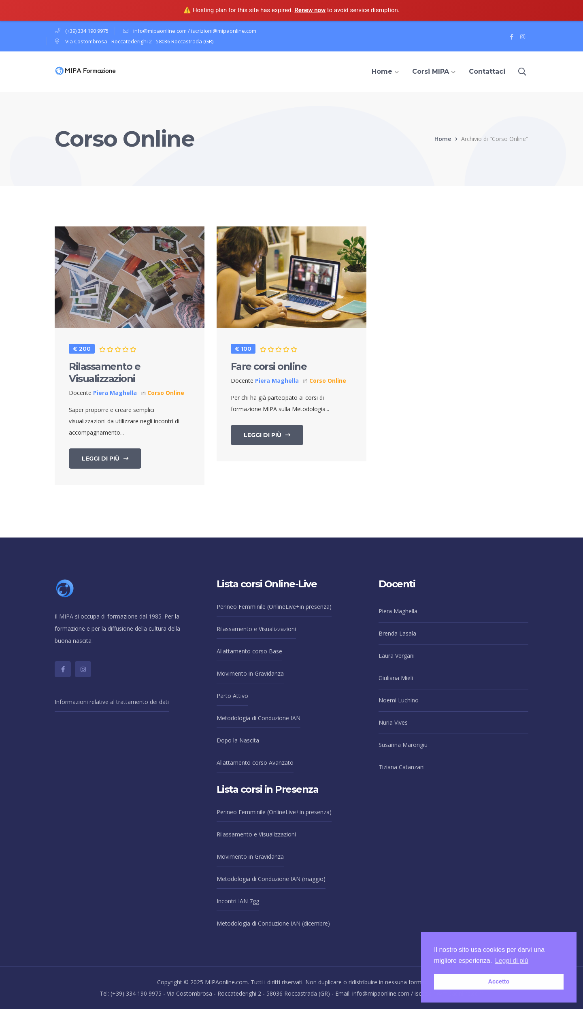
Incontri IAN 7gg (238, 901)
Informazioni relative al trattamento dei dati (112, 702)
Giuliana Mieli (396, 678)
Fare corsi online (269, 366)
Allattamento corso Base (249, 651)
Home (442, 139)
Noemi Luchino (399, 700)
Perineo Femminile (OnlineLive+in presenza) (274, 606)
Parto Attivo (232, 696)
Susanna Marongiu (403, 745)
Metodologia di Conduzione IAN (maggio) (271, 879)
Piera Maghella (398, 611)
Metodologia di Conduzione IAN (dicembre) (273, 923)
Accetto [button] (499, 981)
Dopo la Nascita (238, 740)
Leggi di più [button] (511, 960)
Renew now (310, 10)
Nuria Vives (393, 722)
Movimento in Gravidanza (250, 673)
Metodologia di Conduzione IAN (258, 718)
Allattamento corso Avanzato (255, 762)
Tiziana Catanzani (402, 767)
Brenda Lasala (397, 633)
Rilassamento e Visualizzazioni (104, 372)
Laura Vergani (397, 655)
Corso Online (165, 393)
